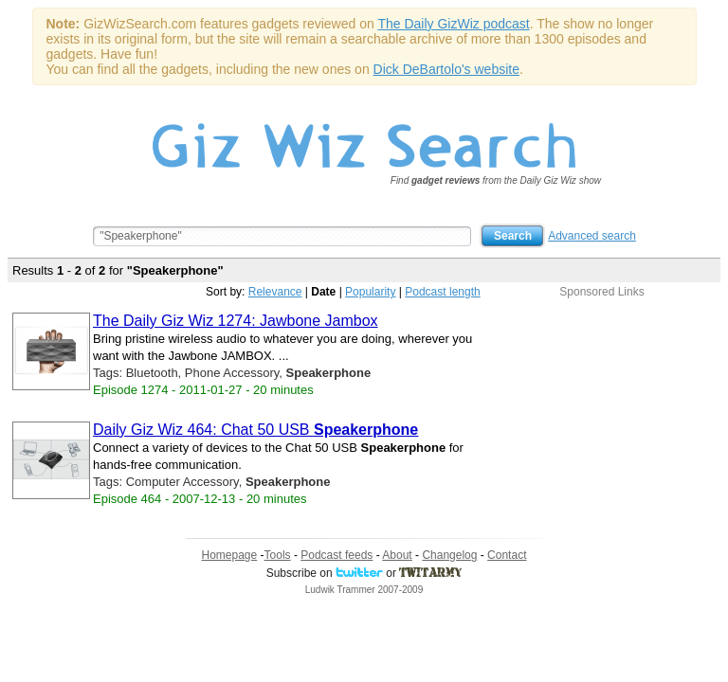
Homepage (230, 555)
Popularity (370, 291)
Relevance (275, 291)
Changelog (449, 555)
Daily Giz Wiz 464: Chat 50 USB (255, 430)
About (396, 555)
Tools (277, 555)
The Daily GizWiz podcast (453, 23)
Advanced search (592, 235)
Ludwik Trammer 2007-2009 (364, 589)
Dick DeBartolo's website (446, 69)
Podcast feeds (336, 555)
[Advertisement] (601, 416)
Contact (506, 555)
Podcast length (442, 291)
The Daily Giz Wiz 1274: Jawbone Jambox (235, 321)
